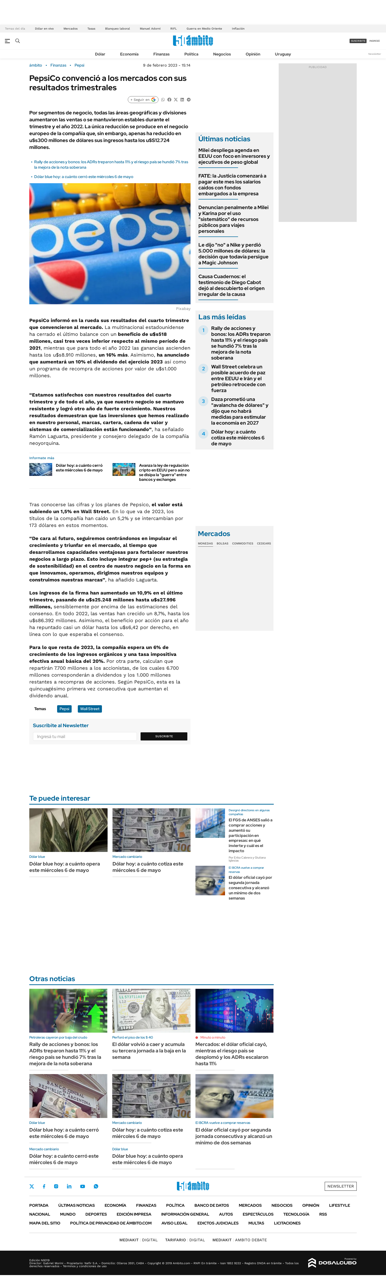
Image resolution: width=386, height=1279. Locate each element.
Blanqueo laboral (117, 28)
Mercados (71, 28)
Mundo (68, 1214)
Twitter (31, 1186)
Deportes (96, 1214)
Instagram (56, 1186)
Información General (185, 1214)
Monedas (205, 543)
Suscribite (164, 736)
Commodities (242, 543)
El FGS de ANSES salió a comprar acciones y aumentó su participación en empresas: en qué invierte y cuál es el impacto (251, 835)
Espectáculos (258, 1214)
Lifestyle (339, 1205)
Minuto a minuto (212, 1037)
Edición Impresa (134, 1214)
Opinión (253, 54)
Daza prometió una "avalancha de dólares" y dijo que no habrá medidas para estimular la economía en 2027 (240, 411)
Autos (226, 1214)
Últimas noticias (76, 1205)
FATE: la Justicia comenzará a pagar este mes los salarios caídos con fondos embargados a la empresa (232, 185)
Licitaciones (287, 1223)
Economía (129, 54)
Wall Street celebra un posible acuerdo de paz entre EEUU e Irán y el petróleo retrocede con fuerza (238, 378)
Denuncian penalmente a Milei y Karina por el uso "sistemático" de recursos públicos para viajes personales (233, 219)
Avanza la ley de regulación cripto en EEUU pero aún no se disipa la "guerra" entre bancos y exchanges (164, 472)
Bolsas (222, 543)
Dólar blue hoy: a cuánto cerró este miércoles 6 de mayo (83, 176)
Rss (323, 1214)
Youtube (82, 1186)
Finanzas (161, 54)
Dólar (100, 54)
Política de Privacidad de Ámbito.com (111, 1223)
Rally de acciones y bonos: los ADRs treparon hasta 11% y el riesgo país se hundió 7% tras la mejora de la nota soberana (241, 343)
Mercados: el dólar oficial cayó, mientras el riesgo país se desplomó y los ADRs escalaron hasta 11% (231, 1054)
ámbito (35, 65)
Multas (256, 1223)
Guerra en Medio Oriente (204, 28)
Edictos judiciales (218, 1223)
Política (191, 54)
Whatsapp (96, 1186)
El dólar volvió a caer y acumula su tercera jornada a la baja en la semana (149, 1050)
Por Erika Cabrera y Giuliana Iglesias (247, 859)
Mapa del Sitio (44, 1223)
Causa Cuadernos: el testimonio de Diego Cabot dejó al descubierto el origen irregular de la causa (231, 285)
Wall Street (89, 708)
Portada (38, 1205)
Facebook (44, 1186)
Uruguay (283, 54)
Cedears (264, 543)
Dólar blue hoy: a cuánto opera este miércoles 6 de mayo (64, 867)
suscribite (358, 40)
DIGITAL (138, 1240)
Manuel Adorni (150, 28)
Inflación (238, 28)
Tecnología (296, 1214)
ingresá (374, 40)
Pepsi (79, 65)
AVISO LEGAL (174, 1223)
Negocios (222, 54)
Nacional (39, 1214)
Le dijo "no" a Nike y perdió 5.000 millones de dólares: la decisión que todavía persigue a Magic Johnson (233, 254)
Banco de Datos (211, 1205)
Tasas (91, 28)
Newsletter (374, 54)
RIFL (173, 28)
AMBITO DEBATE (239, 1240)
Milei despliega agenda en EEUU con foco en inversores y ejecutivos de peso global (234, 156)
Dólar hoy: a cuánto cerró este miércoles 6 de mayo (79, 468)
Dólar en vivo (44, 28)
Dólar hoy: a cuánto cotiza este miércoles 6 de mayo (238, 438)
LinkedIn (69, 1186)
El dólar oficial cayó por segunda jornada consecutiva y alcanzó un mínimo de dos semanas (250, 888)
